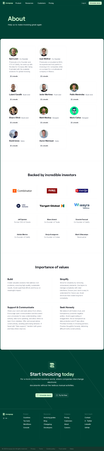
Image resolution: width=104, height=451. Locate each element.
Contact (87, 418)
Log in (84, 3)
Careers (67, 428)
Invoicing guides (49, 418)
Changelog (48, 424)
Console (26, 428)
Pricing (66, 418)
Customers (68, 421)
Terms (41, 449)
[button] (95, 3)
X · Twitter (88, 421)
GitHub (87, 428)
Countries (26, 418)
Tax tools (26, 421)
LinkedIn (88, 424)
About (66, 424)
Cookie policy (50, 449)
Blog (45, 421)
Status (72, 449)
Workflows (27, 424)
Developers (48, 428)
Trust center (62, 449)
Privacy (33, 449)
